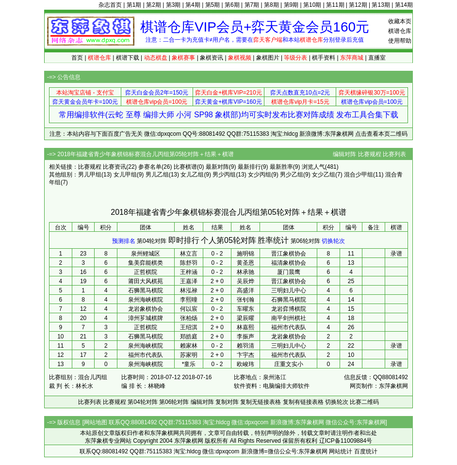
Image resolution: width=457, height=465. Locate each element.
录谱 (396, 253)
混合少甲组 (358, 174)
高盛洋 (245, 290)
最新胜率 (281, 166)
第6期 (232, 4)
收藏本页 (399, 21)
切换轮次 (333, 241)
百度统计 (365, 451)
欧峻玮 (245, 364)
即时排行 (183, 240)
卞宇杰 (245, 355)
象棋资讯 (211, 57)
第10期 (312, 4)
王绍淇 (188, 327)
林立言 (188, 253)
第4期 (192, 4)
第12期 (358, 4)
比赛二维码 (364, 402)
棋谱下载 (127, 57)
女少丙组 (259, 174)
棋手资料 (323, 57)
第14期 (404, 4)
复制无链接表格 (260, 402)
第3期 (173, 4)
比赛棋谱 (185, 166)
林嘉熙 (245, 327)
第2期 (153, 4)
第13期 (381, 4)
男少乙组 (291, 174)
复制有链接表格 (303, 402)
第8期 (271, 4)
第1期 (134, 4)
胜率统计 (273, 240)
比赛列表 (394, 154)
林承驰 (245, 272)
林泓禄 (188, 290)
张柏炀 (188, 318)
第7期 (252, 4)
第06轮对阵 (305, 241)
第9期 (291, 4)
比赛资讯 (114, 166)
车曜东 (245, 308)
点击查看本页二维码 (381, 133)
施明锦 (245, 253)
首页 (77, 57)
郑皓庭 (188, 336)
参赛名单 (150, 166)
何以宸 (188, 308)
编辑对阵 (344, 154)
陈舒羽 (188, 262)
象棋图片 (267, 57)
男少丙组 (224, 174)
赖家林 (188, 345)
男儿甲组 (89, 174)
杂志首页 (110, 4)
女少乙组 (323, 174)
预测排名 (123, 241)
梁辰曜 (245, 318)
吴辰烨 (245, 281)
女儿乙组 (192, 174)
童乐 (190, 364)
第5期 (212, 4)
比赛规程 (369, 154)
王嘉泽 (188, 281)
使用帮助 (399, 40)
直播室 (377, 57)
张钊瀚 (245, 299)
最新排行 (249, 166)
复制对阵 (227, 402)
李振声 (245, 336)
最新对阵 (217, 166)
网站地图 (95, 422)
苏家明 (188, 355)
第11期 (335, 4)
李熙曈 (188, 299)
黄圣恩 (245, 262)
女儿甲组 (125, 174)
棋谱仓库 (399, 31)
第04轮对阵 (151, 241)
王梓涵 (188, 272)
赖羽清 (245, 345)
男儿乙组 (157, 174)
